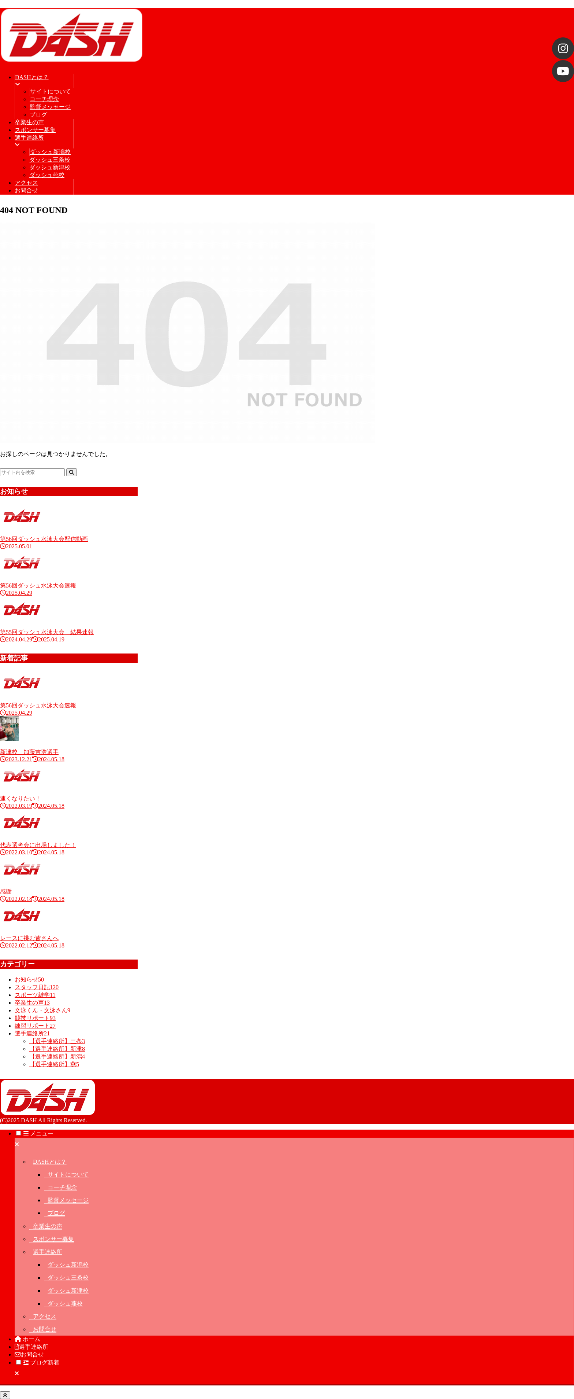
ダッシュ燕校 (65, 1303)
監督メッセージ (68, 1200)
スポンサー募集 (53, 1239)
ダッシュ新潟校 (68, 1265)
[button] (71, 472)
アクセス (44, 1316)
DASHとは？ (50, 1162)
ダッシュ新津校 (68, 1291)
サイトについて (68, 1174)
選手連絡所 (47, 1252)
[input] (32, 472)
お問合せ (44, 1329)
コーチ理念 (62, 1187)
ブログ (56, 1213)
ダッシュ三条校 (68, 1277)
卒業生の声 (47, 1226)
